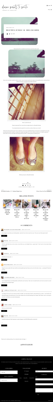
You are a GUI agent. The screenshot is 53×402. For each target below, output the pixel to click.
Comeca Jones (8, 304)
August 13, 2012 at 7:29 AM (20, 277)
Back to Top (50, 400)
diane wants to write (7, 400)
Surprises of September (7, 212)
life (33, 186)
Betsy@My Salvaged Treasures (12, 229)
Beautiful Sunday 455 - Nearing (36, 213)
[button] (47, 5)
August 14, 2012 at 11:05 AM (22, 290)
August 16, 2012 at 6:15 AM (17, 304)
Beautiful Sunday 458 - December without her (45, 215)
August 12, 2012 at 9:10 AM (26, 229)
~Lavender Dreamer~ (9, 277)
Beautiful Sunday (27, 186)
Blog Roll (26, 381)
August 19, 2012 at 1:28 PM (13, 315)
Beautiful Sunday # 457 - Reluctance (17, 213)
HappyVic (6, 253)
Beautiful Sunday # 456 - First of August (26, 214)
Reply (4, 235)
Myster (6, 240)
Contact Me (31, 378)
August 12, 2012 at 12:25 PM (13, 240)
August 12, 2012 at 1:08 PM (14, 253)
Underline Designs (17, 400)
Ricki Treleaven (8, 264)
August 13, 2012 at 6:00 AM (18, 264)
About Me (25, 378)
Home (20, 378)
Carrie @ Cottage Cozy (10, 290)
